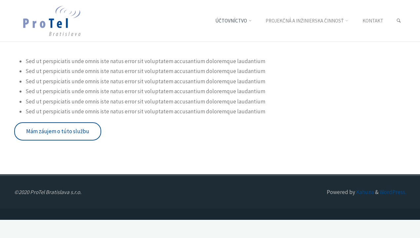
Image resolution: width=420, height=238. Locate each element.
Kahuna (364, 192)
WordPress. (393, 192)
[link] (399, 21)
